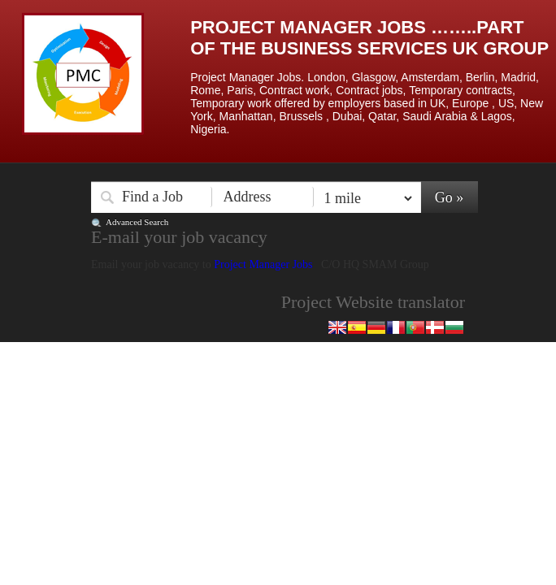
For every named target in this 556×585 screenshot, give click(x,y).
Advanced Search (137, 222)
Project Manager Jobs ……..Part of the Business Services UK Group (369, 37)
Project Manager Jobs (264, 264)
